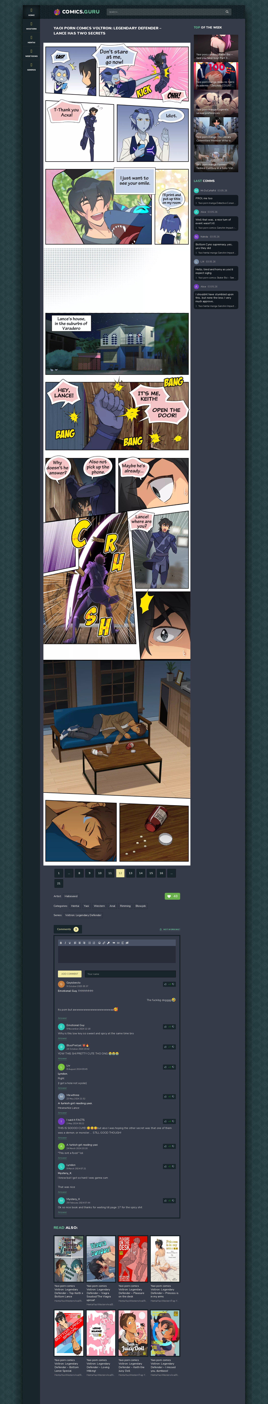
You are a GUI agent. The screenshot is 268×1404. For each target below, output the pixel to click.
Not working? (170, 929)
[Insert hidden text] (127, 943)
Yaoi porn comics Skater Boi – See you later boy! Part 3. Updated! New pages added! (216, 278)
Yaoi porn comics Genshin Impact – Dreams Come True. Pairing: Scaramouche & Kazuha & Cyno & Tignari (216, 228)
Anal (112, 906)
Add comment (69, 974)
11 (110, 873)
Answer (62, 1018)
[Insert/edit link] (104, 943)
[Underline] (70, 943)
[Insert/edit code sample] (118, 943)
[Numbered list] (94, 943)
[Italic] (65, 943)
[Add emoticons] (99, 943)
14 (141, 873)
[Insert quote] (114, 943)
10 (100, 873)
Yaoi (86, 906)
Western (31, 25)
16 (161, 873)
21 (59, 883)
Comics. (81, 12)
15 (151, 873)
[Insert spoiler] (122, 943)
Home (31, 12)
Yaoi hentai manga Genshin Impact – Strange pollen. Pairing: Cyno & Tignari (216, 306)
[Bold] (61, 943)
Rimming (125, 906)
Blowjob (141, 906)
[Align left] (75, 943)
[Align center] (79, 943)
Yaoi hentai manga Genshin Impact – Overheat (216, 253)
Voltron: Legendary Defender (83, 915)
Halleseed (71, 896)
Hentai (31, 39)
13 (130, 873)
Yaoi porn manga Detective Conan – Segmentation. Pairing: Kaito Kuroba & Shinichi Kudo (216, 203)
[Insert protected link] (108, 943)
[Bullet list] (89, 943)
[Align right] (84, 943)
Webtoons (31, 53)
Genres (31, 66)
